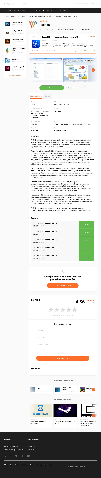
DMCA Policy (8, 465)
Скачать (52, 88)
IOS (31, 10)
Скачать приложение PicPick (46, 223)
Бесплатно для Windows (66, 29)
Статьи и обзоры (61, 10)
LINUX (23, 10)
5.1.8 (44, 29)
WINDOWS (7, 10)
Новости (49, 10)
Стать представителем (63, 285)
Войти (77, 3)
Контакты (31, 446)
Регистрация (85, 3)
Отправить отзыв (63, 358)
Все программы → (15, 75)
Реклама (31, 450)
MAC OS (16, 10)
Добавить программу (11, 446)
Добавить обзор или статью (13, 450)
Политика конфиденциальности (41, 465)
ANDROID (38, 10)
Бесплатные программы (37, 16)
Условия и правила (21, 465)
